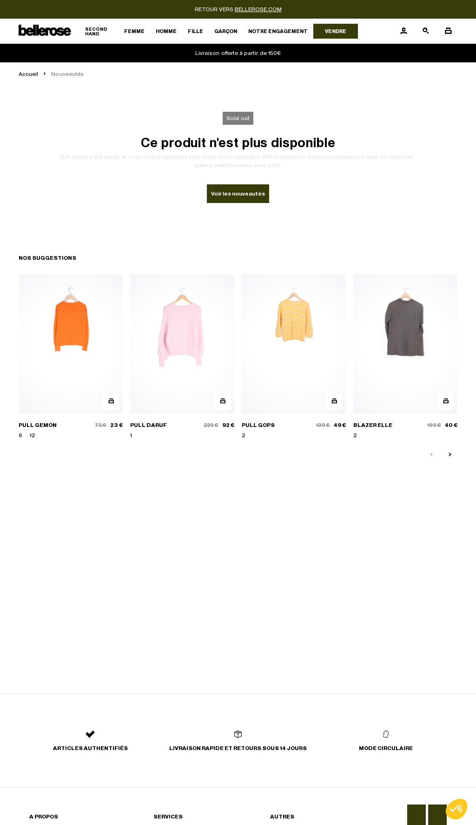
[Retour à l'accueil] (69, 31)
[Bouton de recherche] (425, 31)
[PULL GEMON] (71, 357)
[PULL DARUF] (182, 357)
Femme (134, 31)
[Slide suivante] (450, 455)
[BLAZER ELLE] (405, 357)
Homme (166, 31)
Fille (195, 31)
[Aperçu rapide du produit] (111, 401)
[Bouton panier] (448, 31)
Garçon (225, 31)
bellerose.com (258, 9)
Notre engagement (278, 31)
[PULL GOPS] (294, 357)
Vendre (335, 31)
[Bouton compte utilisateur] (403, 31)
